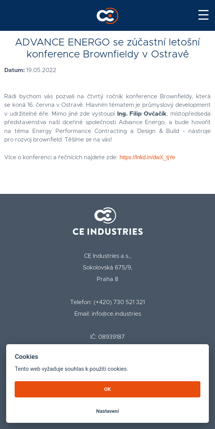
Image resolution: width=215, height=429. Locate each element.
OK (107, 389)
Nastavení (107, 411)
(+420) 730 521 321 (119, 302)
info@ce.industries (116, 314)
